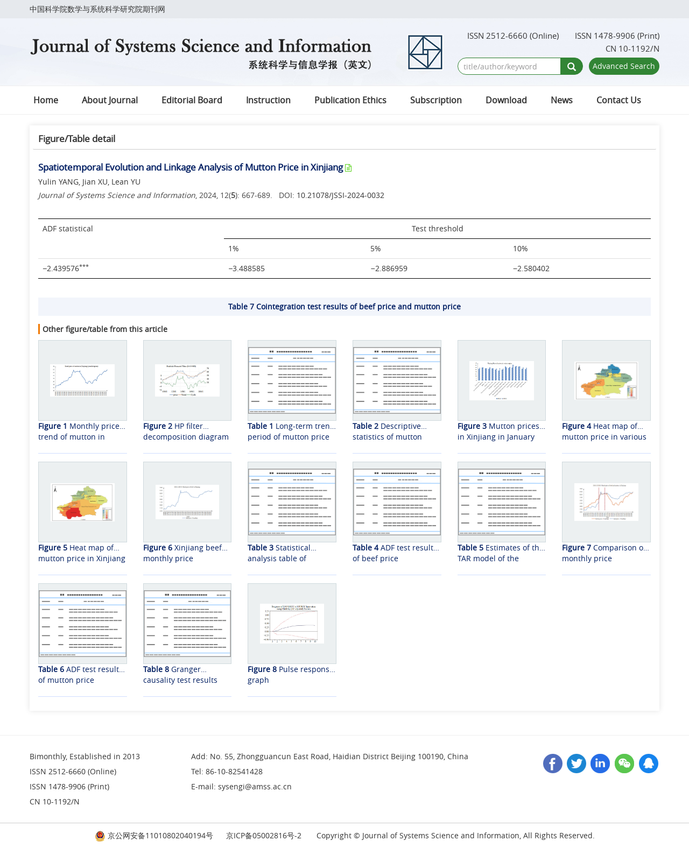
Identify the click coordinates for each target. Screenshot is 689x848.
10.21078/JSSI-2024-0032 (340, 195)
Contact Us (618, 100)
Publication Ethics (350, 100)
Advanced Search (624, 66)
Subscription (436, 100)
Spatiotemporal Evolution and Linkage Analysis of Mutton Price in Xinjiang (190, 167)
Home (45, 100)
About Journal (110, 100)
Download (506, 100)
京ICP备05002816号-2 (263, 835)
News (562, 100)
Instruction (268, 100)
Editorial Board (191, 100)
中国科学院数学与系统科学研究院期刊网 (97, 9)
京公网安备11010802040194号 (154, 835)
